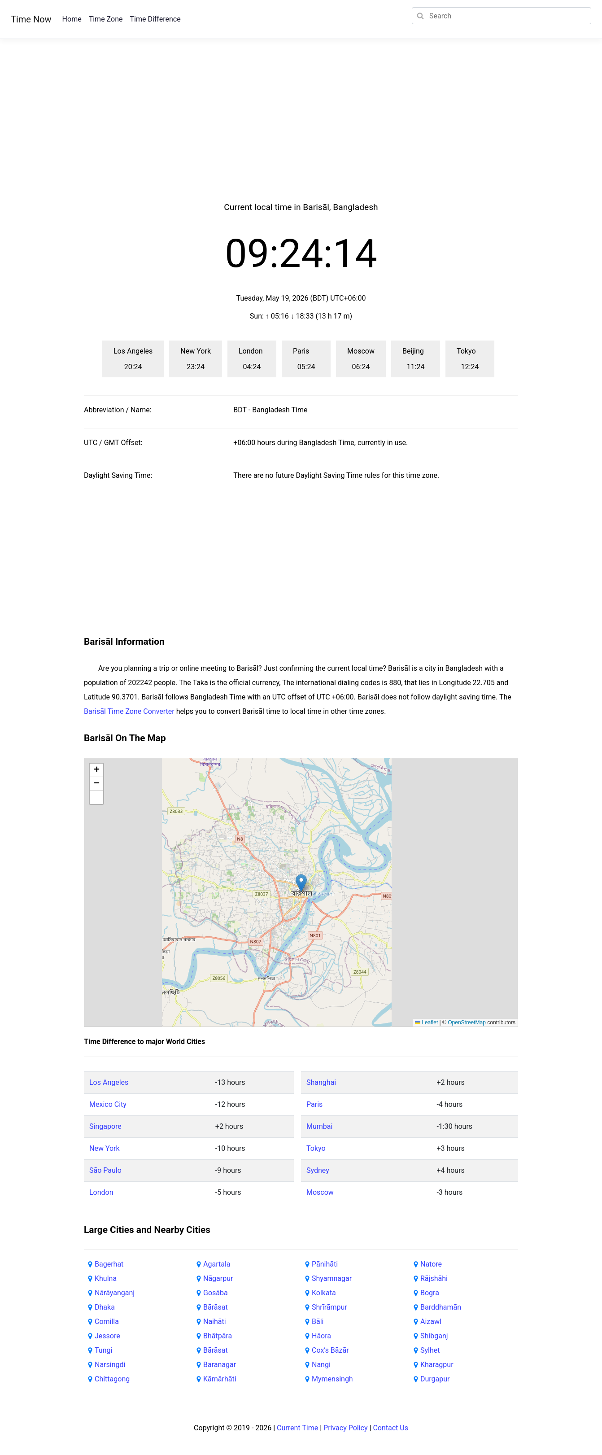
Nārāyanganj (115, 1293)
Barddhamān (440, 1307)
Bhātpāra (217, 1336)
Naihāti (214, 1321)
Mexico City (108, 1104)
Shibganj (434, 1336)
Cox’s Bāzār (330, 1350)
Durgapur (435, 1379)
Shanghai (321, 1082)
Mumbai (319, 1126)
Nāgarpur (218, 1278)
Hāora (321, 1336)
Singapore (105, 1126)
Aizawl (430, 1321)
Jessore (107, 1336)
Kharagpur (437, 1364)
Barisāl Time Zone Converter (129, 711)
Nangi (321, 1364)
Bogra (429, 1293)
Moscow (320, 1192)
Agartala (216, 1264)
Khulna (106, 1278)
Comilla (107, 1321)
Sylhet (430, 1350)
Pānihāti (325, 1264)
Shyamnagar (332, 1278)
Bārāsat (215, 1307)
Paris (314, 1104)
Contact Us (390, 1428)
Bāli (317, 1321)
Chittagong (112, 1379)
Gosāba (215, 1293)
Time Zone (106, 19)
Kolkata (324, 1293)
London (101, 1192)
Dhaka (105, 1307)
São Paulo (105, 1170)
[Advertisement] (301, 131)
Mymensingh (332, 1379)
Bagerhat (109, 1264)
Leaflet (426, 1022)
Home (72, 19)
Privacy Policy (345, 1428)
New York (104, 1148)
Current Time (297, 1428)
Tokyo (316, 1148)
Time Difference (155, 19)
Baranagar (219, 1364)
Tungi (103, 1350)
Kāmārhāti (219, 1379)
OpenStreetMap (467, 1022)
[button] (301, 883)
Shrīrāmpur (329, 1307)
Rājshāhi (434, 1278)
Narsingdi (110, 1364)
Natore (431, 1264)
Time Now (31, 19)
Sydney (317, 1170)
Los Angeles (108, 1082)
